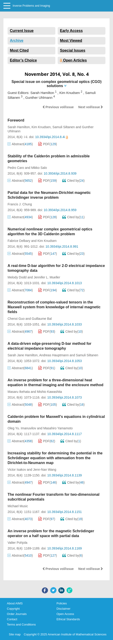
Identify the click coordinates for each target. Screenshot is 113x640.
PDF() (47, 144)
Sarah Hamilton (19, 127)
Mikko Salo (39, 168)
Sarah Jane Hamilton (23, 355)
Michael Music (18, 506)
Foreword (16, 120)
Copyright (13, 608)
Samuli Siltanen (63, 127)
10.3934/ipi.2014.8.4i (51, 137)
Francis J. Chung (20, 204)
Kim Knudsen (41, 127)
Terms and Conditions (21, 624)
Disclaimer (63, 608)
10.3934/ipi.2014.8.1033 (64, 324)
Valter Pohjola (17, 542)
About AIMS (15, 603)
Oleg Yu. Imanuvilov (22, 428)
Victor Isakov (17, 469)
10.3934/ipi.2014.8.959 (60, 210)
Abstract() (20, 144)
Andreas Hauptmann (54, 355)
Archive (16, 40)
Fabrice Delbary (19, 241)
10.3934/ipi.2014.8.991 (61, 246)
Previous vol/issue (58, 107)
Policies (61, 603)
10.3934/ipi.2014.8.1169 (64, 548)
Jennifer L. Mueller (47, 277)
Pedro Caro (16, 168)
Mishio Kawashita (49, 392)
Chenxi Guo (16, 318)
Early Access (71, 31)
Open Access (65, 614)
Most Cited (19, 50)
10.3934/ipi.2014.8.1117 (64, 434)
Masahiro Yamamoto (58, 428)
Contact (12, 619)
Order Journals (17, 614)
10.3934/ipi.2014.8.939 (60, 173)
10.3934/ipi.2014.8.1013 (64, 283)
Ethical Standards (68, 619)
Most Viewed (71, 40)
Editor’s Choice (23, 60)
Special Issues (72, 50)
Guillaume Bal (42, 318)
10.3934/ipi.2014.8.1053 (64, 361)
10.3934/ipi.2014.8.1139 (64, 475)
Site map (15, 634)
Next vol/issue (90, 107)
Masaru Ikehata (19, 392)
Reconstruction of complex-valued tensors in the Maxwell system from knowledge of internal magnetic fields (54, 307)
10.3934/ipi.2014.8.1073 (64, 397)
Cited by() (73, 180)
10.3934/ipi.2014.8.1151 (64, 512)
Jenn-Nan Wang (44, 469)
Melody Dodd (17, 277)
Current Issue (22, 31)
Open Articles (73, 60)
